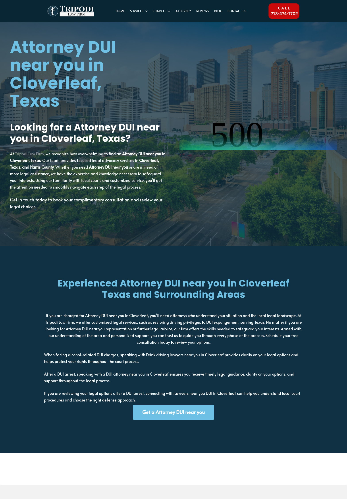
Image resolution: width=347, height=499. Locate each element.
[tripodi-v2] (70, 11)
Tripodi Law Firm (29, 153)
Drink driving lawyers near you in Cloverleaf (185, 354)
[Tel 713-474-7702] (284, 11)
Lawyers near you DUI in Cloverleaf (205, 393)
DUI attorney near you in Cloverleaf (137, 374)
